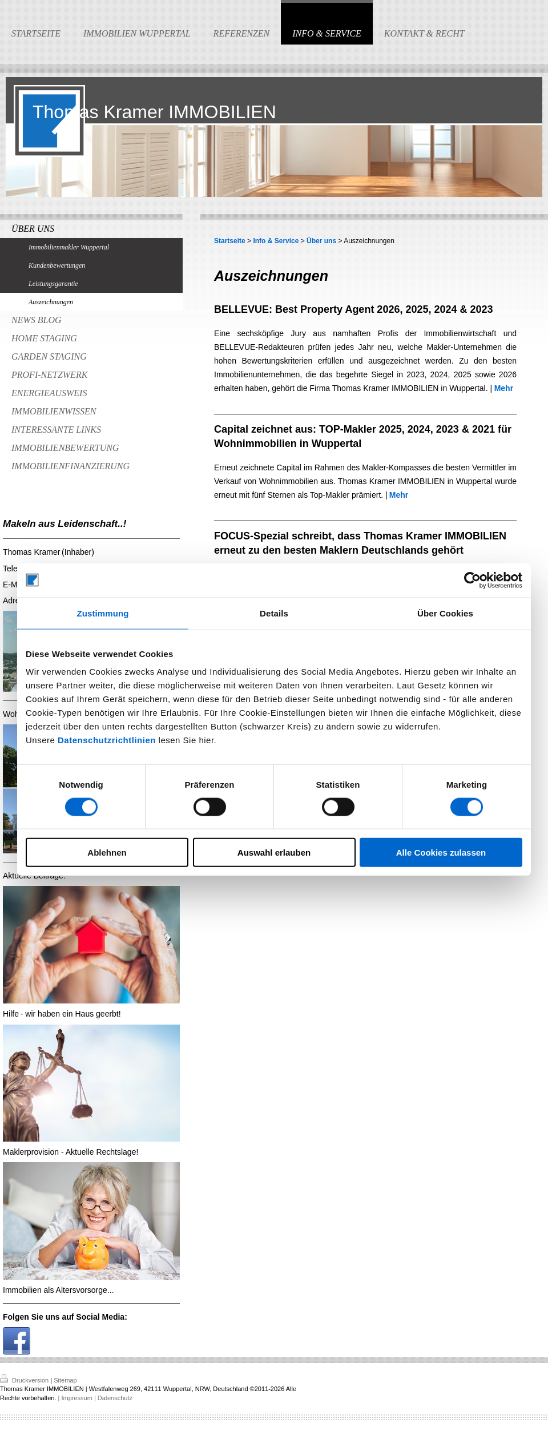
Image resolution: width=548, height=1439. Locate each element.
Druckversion (25, 1380)
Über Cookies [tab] (445, 613)
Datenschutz (115, 1397)
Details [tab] (274, 613)
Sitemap (65, 1380)
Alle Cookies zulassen (441, 852)
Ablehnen (106, 852)
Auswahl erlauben (274, 852)
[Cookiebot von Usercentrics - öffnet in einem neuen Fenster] (472, 580)
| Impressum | (77, 1397)
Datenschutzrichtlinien (107, 740)
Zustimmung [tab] (103, 613)
